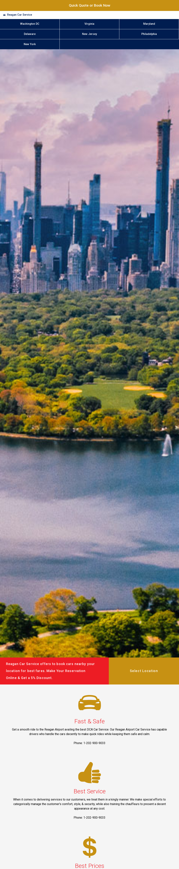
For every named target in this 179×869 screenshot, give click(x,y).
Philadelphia (149, 34)
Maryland (149, 23)
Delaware (30, 34)
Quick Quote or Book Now (89, 5)
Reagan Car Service (19, 14)
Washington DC (29, 23)
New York (30, 44)
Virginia (89, 23)
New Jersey (89, 34)
